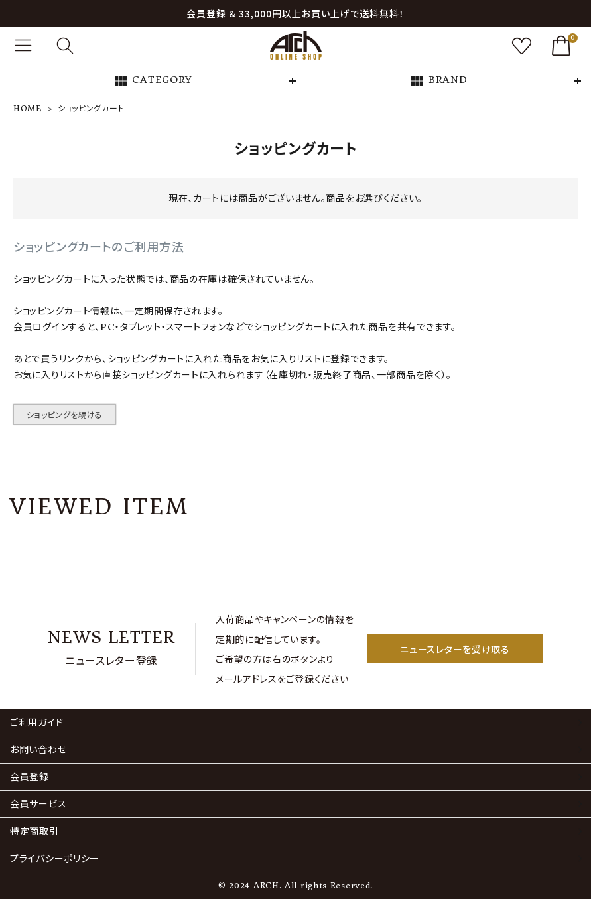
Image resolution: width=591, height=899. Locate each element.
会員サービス (38, 804)
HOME (27, 108)
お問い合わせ (38, 750)
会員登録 (29, 777)
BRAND (438, 81)
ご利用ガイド (36, 722)
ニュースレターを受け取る (454, 649)
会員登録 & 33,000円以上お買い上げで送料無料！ (295, 13)
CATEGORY (152, 81)
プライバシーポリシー (54, 858)
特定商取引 (34, 831)
